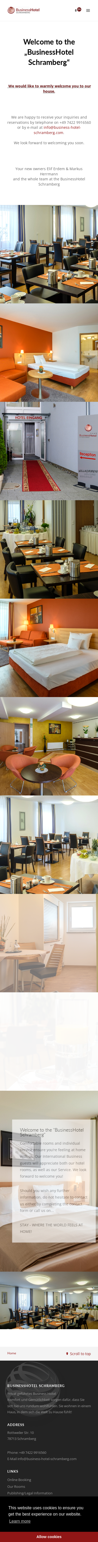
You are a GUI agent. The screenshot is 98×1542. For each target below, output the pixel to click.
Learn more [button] (20, 1521)
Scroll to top (78, 1353)
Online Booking (19, 1479)
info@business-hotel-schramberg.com (57, 130)
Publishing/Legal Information (30, 1493)
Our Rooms (16, 1486)
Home (11, 1353)
